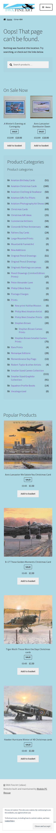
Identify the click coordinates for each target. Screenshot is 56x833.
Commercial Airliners (22, 220)
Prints (14, 299)
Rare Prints (17, 347)
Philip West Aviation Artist (28, 311)
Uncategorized (18, 391)
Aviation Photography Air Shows (27, 203)
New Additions (18, 249)
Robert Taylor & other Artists (26, 364)
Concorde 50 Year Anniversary (26, 226)
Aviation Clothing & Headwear (26, 191)
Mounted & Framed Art (22, 244)
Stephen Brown (23, 323)
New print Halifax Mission (28, 305)
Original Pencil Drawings (23, 255)
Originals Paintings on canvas (26, 267)
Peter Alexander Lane (22, 282)
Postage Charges (20, 294)
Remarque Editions (20, 353)
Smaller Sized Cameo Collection (27, 370)
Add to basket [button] (14, 145)
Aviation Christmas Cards (24, 186)
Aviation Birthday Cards (23, 180)
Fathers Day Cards (20, 232)
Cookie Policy (10, 821)
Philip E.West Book (20, 288)
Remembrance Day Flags (23, 358)
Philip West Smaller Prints (28, 317)
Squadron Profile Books (23, 385)
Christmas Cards (19, 209)
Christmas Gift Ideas (21, 215)
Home (9, 19)
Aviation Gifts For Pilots (23, 197)
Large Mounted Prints (22, 238)
